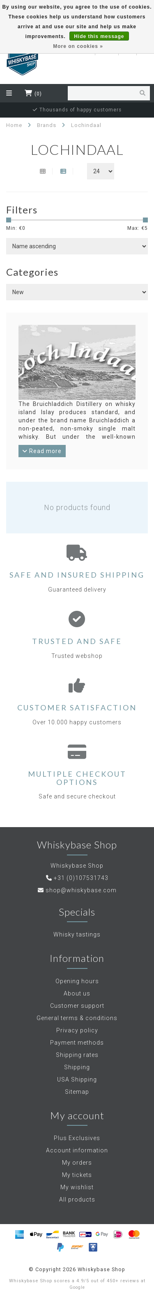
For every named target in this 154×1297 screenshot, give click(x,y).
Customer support (77, 1005)
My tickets (77, 1175)
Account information (77, 1150)
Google (77, 1287)
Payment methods (77, 1042)
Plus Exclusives (77, 1138)
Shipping (77, 1067)
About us (77, 993)
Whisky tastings (77, 934)
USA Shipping (77, 1079)
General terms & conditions (77, 1018)
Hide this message (99, 36)
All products (77, 1199)
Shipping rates (77, 1055)
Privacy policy (77, 1030)
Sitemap (77, 1091)
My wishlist (77, 1187)
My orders (77, 1162)
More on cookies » (78, 46)
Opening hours (77, 981)
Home (14, 125)
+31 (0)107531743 (81, 878)
